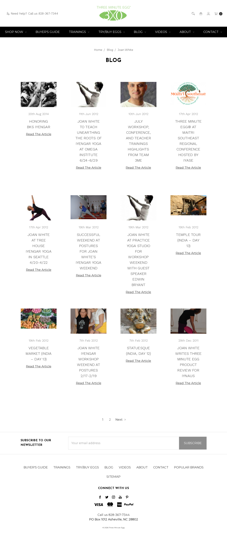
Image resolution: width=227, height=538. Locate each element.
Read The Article (38, 134)
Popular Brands (189, 473)
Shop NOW (15, 32)
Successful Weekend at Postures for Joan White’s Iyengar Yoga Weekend (88, 252)
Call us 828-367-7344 (114, 515)
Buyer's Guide (48, 32)
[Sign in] (208, 13)
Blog (140, 32)
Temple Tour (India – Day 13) (188, 241)
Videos (162, 32)
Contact (212, 32)
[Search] (193, 13)
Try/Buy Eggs (111, 32)
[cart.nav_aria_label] (217, 13)
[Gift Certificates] (200, 13)
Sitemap (113, 482)
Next (120, 419)
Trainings (79, 32)
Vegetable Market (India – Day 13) (38, 354)
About (187, 32)
